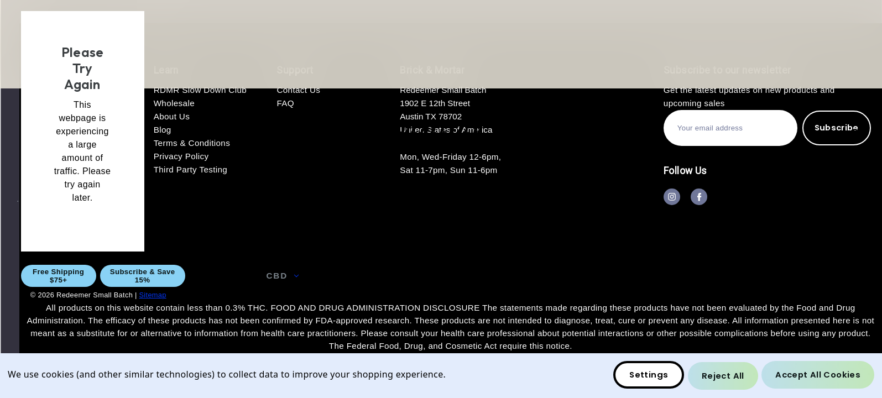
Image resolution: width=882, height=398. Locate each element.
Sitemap (152, 295)
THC (392, 275)
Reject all (720, 376)
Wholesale (511, 275)
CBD (282, 275)
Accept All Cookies (817, 376)
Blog (847, 275)
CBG (337, 275)
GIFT (446, 275)
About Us (587, 275)
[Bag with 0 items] (855, 135)
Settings (645, 376)
